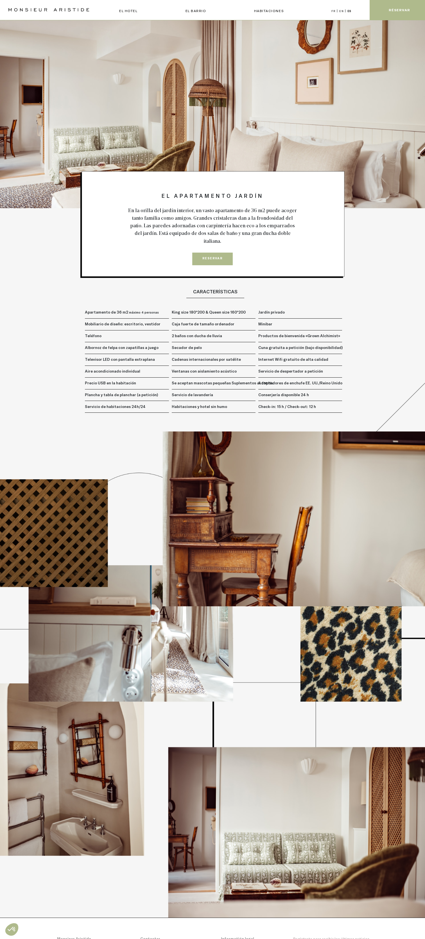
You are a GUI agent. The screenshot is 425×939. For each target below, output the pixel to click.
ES (349, 11)
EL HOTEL (128, 11)
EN (342, 11)
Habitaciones (269, 11)
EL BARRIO (196, 11)
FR (334, 11)
